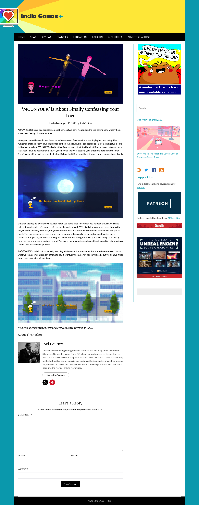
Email (75, 455)
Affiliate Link (174, 218)
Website (23, 469)
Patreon (97, 37)
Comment (25, 415)
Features (62, 37)
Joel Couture (87, 123)
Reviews (46, 37)
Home (21, 37)
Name (22, 455)
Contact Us (80, 37)
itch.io (90, 327)
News (33, 37)
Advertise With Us (139, 37)
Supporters (115, 37)
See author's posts (56, 375)
